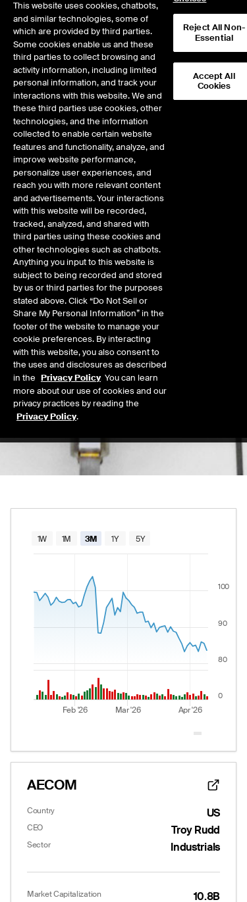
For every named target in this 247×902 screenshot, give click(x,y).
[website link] (213, 785)
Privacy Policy (71, 353)
